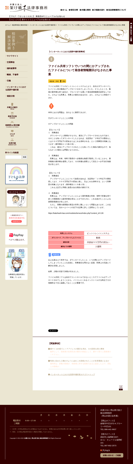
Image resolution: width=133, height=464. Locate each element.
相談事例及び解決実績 (19, 25)
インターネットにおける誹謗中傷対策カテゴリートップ (72, 374)
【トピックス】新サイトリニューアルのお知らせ (29, 19)
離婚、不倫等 (12, 74)
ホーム (7, 25)
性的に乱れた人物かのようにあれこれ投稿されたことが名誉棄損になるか (79, 361)
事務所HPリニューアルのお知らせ (50, 16)
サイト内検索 (13, 153)
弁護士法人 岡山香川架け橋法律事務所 (36, 438)
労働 (9, 81)
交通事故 (11, 62)
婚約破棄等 (11, 68)
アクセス (106, 450)
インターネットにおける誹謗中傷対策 (42, 25)
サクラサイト (12, 56)
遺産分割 (11, 96)
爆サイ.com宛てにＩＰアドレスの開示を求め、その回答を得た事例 (77, 349)
